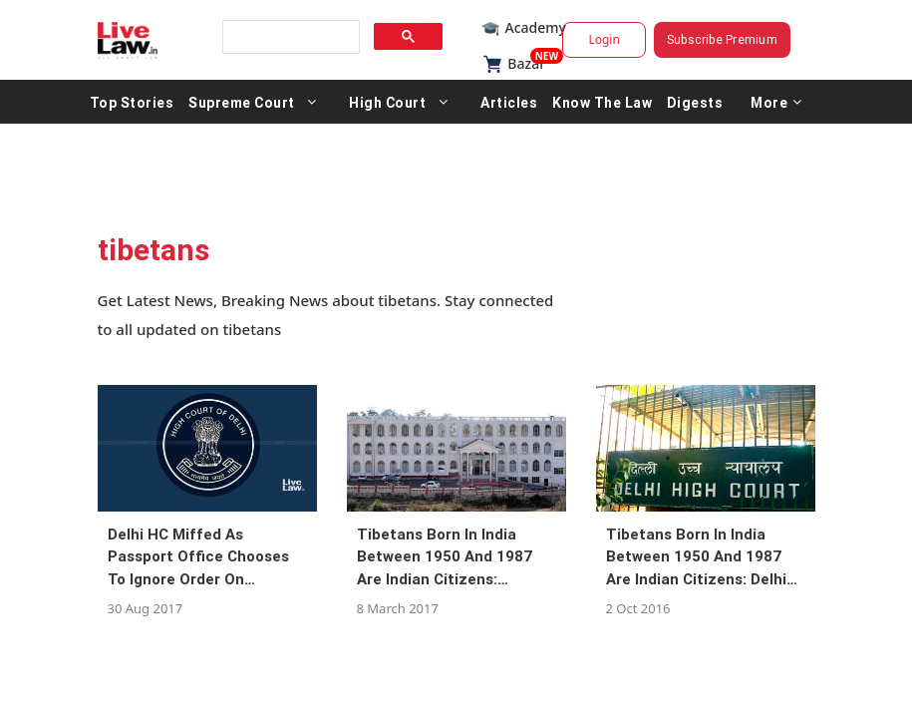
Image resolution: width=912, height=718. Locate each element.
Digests (695, 102)
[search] (289, 37)
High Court (387, 102)
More (776, 102)
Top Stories (132, 102)
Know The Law (602, 102)
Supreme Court (241, 102)
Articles (508, 102)
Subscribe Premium (722, 39)
